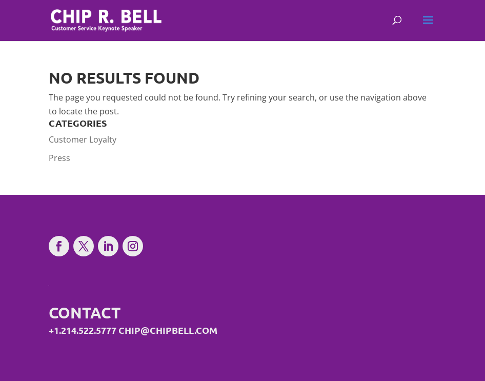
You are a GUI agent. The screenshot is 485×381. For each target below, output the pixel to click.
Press (59, 158)
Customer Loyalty (82, 139)
